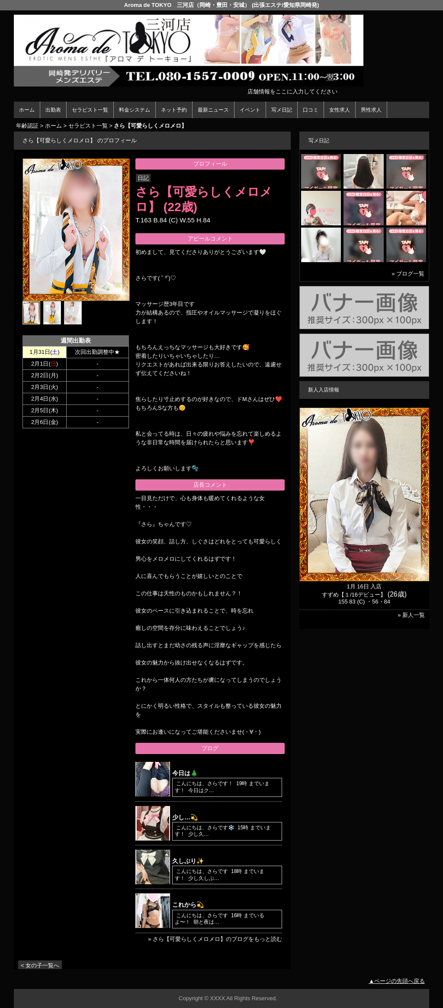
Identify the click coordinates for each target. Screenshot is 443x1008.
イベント (250, 110)
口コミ (310, 110)
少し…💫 (185, 817)
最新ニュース (213, 110)
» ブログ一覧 (408, 273)
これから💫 (188, 904)
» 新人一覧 (411, 615)
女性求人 (339, 110)
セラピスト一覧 (90, 110)
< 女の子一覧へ (40, 965)
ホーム (27, 110)
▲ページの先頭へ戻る (397, 981)
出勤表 (53, 110)
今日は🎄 (185, 773)
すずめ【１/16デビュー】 (354, 594)
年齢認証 (27, 125)
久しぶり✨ (188, 860)
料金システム (134, 110)
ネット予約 (174, 110)
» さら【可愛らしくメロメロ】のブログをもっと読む (215, 939)
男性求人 (371, 110)
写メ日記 (281, 110)
